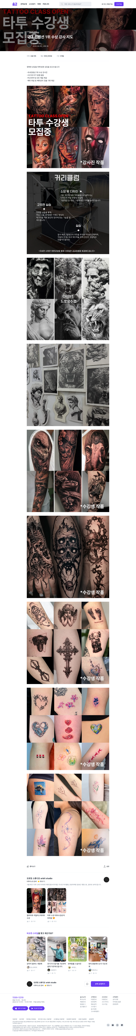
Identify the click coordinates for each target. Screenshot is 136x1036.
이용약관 (14, 1019)
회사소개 (83, 999)
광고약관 (21, 1019)
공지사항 (115, 999)
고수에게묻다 (95, 1011)
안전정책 (93, 1002)
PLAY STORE (36, 1008)
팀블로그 (83, 1004)
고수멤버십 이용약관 (59, 1019)
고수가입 (119, 4)
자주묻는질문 (117, 1002)
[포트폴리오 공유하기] (106, 866)
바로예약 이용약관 (71, 1019)
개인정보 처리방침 (31, 1019)
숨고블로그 (83, 1007)
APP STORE (20, 1008)
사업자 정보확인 (82, 1019)
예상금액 (93, 1004)
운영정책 (115, 1004)
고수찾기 (93, 1007)
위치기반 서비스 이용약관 (44, 1019)
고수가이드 (105, 1002)
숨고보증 (93, 1009)
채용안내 (83, 1002)
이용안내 (93, 999)
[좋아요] (31, 866)
